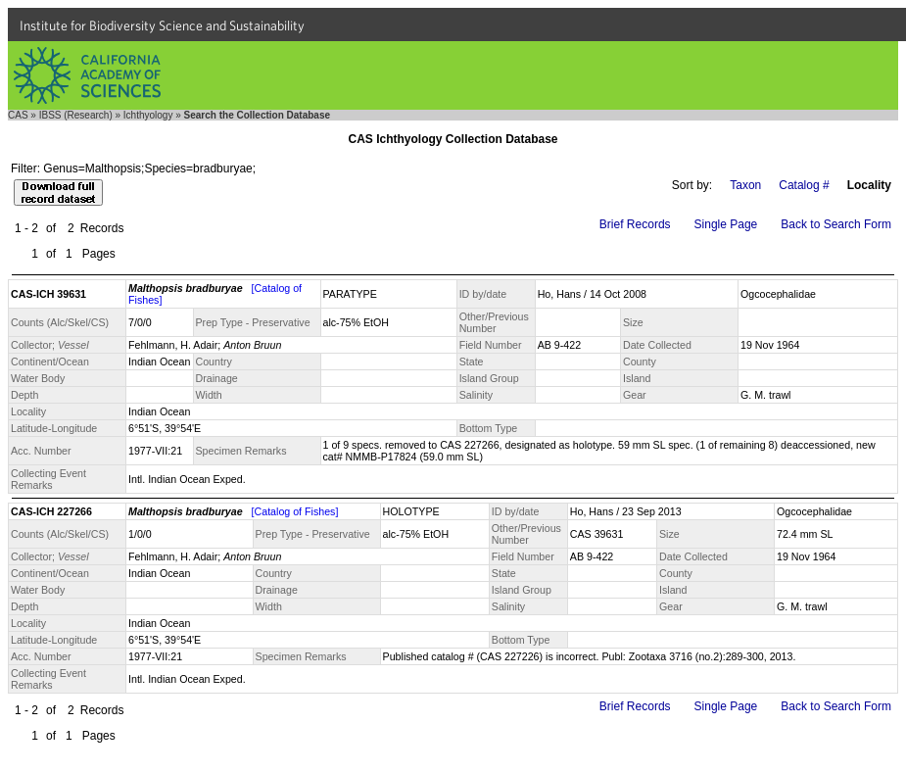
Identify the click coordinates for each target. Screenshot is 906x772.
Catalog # (804, 185)
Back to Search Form (836, 224)
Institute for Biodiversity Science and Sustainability (162, 25)
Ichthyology (148, 115)
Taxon (745, 185)
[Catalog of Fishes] (295, 511)
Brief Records (635, 224)
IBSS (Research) (76, 115)
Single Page (726, 224)
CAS (18, 115)
